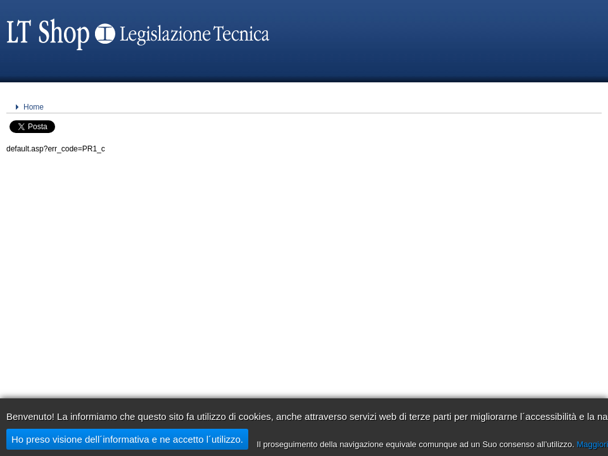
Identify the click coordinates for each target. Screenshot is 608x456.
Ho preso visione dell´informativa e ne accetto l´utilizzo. (127, 439)
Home (33, 107)
